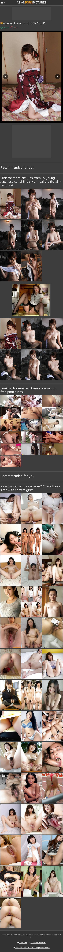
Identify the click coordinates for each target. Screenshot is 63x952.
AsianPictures (31, 2)
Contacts (22, 942)
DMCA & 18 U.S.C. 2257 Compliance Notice (31, 947)
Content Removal (38, 942)
